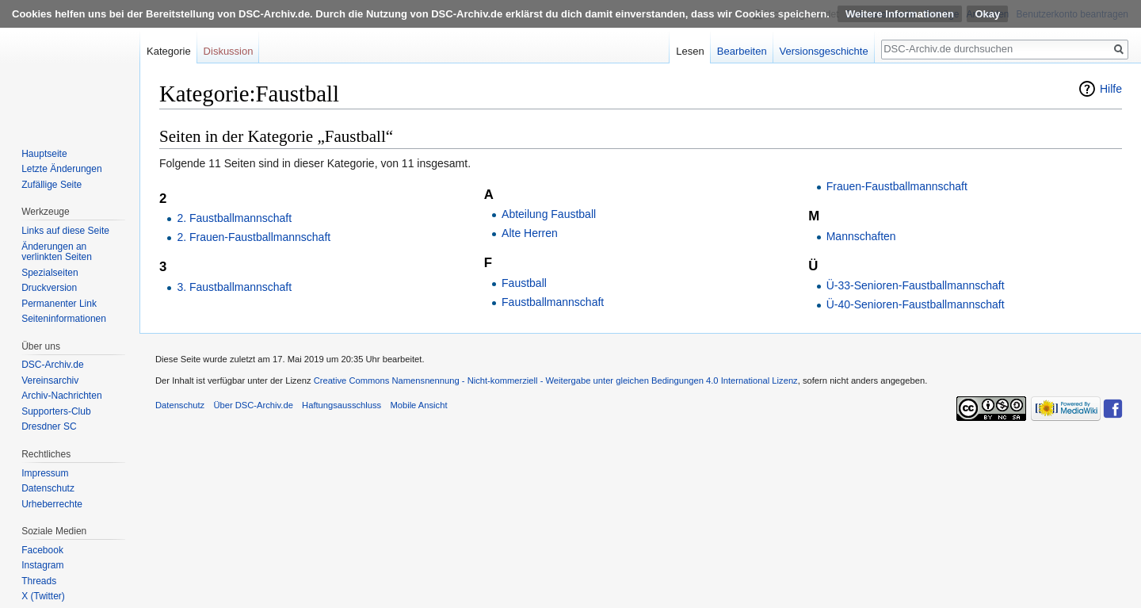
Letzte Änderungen (61, 168)
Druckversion (49, 287)
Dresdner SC (48, 426)
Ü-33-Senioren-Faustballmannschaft (915, 285)
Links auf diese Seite (65, 230)
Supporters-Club (55, 411)
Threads (38, 581)
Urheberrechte (51, 504)
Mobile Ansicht (418, 405)
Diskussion (229, 51)
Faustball (524, 283)
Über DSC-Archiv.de (253, 405)
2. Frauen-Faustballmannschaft (253, 237)
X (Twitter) (43, 596)
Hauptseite (44, 153)
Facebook (42, 550)
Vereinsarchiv (49, 380)
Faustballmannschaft (553, 302)
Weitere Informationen (899, 14)
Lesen (690, 51)
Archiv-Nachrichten (61, 395)
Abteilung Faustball (549, 214)
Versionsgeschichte (824, 51)
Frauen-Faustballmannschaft (896, 186)
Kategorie (169, 51)
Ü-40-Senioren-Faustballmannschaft (915, 304)
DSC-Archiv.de (52, 364)
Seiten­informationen (63, 318)
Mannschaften (861, 236)
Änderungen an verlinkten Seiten (56, 252)
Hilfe (1111, 88)
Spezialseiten (49, 272)
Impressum (44, 473)
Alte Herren (530, 233)
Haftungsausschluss (341, 405)
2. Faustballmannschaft (234, 218)
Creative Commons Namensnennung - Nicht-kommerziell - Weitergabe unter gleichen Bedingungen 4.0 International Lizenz (556, 380)
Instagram (42, 565)
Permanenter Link (59, 303)
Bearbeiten (742, 51)
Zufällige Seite (51, 184)
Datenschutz (47, 488)
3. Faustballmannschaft (234, 287)
